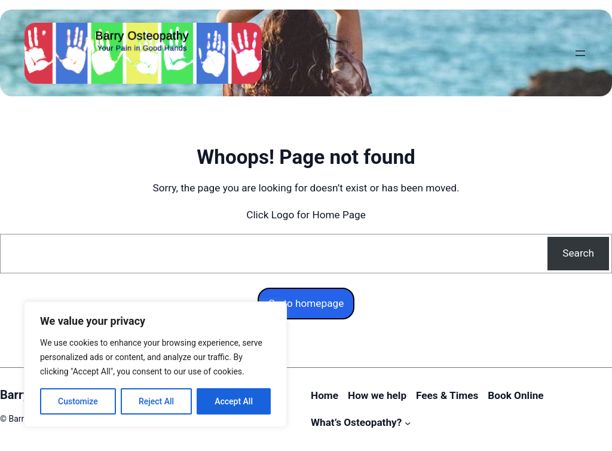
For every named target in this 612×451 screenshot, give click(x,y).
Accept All (234, 401)
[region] (155, 364)
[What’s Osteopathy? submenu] (408, 423)
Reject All (156, 401)
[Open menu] (580, 53)
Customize (78, 401)
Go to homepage (306, 303)
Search (578, 253)
